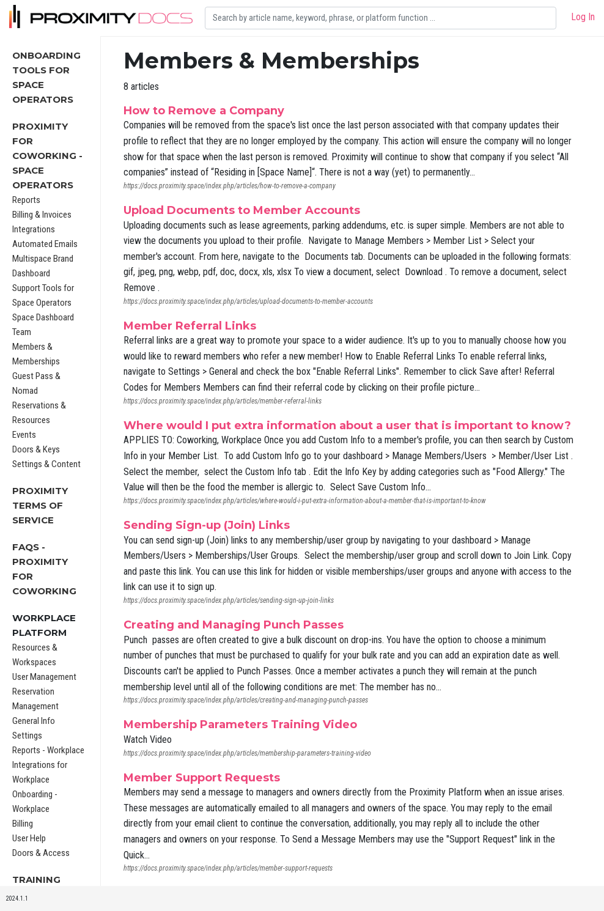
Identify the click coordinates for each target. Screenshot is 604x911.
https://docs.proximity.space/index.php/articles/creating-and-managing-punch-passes (245, 700)
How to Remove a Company (203, 110)
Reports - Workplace (48, 750)
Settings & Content (46, 464)
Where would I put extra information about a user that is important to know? (347, 425)
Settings (27, 735)
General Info (33, 720)
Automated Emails (45, 243)
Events (24, 434)
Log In (583, 17)
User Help (29, 838)
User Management (44, 676)
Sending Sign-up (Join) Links (206, 525)
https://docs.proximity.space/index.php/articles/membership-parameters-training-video (247, 753)
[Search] (380, 18)
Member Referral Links (189, 326)
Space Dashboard (43, 317)
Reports (26, 199)
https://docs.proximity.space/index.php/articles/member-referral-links (222, 401)
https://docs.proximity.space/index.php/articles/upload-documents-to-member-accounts (248, 301)
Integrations (33, 229)
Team (21, 331)
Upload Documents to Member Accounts (241, 210)
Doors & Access (41, 852)
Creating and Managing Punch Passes (233, 625)
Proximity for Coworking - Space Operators (47, 155)
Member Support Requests (201, 777)
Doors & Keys (36, 449)
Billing (22, 823)
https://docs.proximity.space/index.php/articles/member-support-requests (228, 868)
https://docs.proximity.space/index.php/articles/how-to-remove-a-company (229, 186)
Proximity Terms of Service (40, 505)
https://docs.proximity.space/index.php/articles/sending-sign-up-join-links (228, 600)
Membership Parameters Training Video (240, 724)
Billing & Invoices (42, 214)
